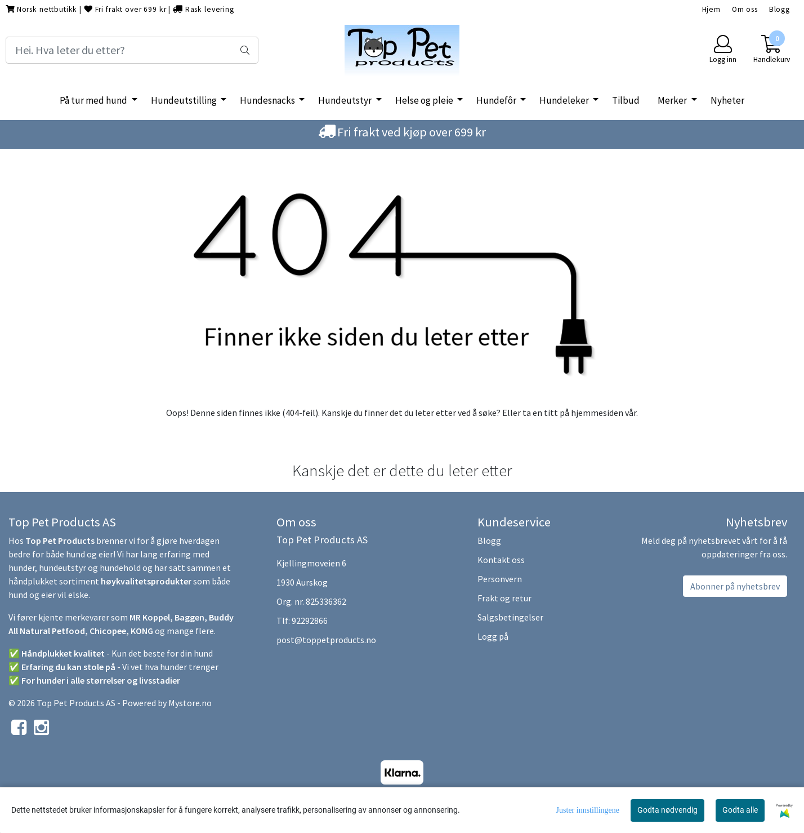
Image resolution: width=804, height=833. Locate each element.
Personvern (499, 578)
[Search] (132, 50)
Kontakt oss (501, 559)
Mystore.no (190, 702)
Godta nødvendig (667, 809)
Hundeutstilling (184, 100)
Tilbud (626, 100)
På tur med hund (94, 100)
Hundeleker (565, 100)
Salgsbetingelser (510, 617)
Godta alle (740, 809)
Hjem (711, 9)
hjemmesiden (597, 412)
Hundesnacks (268, 100)
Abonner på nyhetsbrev (735, 586)
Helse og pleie (425, 100)
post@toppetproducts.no (326, 639)
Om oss (745, 9)
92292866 (310, 620)
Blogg (779, 9)
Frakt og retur (504, 598)
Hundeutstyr (345, 100)
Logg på (492, 636)
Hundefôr (497, 100)
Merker (673, 100)
